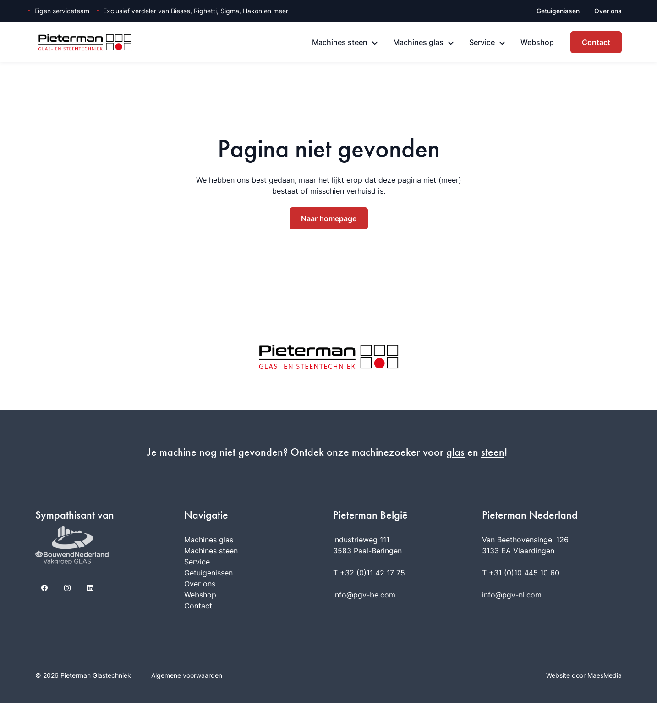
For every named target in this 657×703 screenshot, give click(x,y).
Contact (596, 42)
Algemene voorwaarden (186, 675)
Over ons (608, 10)
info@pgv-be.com (364, 595)
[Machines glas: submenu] (450, 43)
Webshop (537, 42)
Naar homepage (328, 218)
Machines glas (418, 42)
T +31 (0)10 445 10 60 (520, 573)
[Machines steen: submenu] (374, 43)
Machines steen (339, 42)
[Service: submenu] (502, 43)
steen (492, 452)
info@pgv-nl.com (512, 595)
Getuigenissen (558, 10)
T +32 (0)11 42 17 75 (369, 573)
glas (455, 452)
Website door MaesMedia (584, 675)
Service (482, 42)
